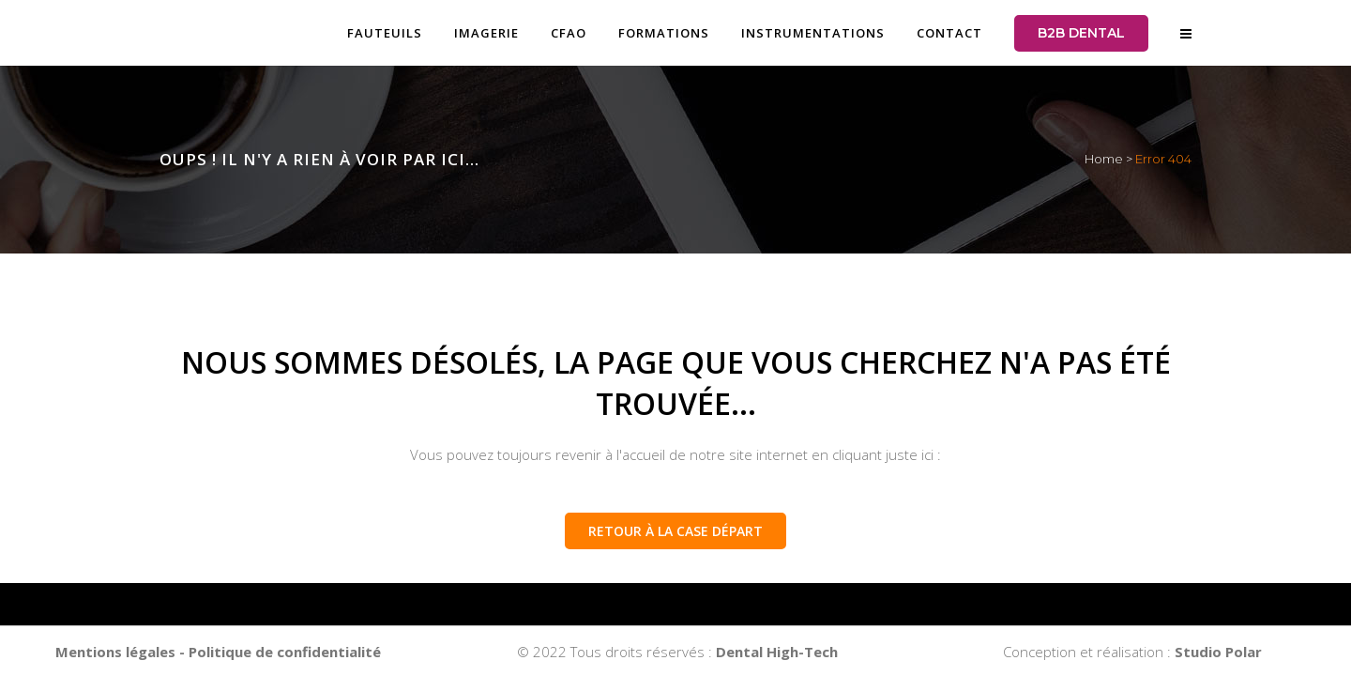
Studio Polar (1218, 651)
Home (1104, 158)
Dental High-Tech (777, 651)
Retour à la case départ (675, 531)
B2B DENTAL (1081, 32)
